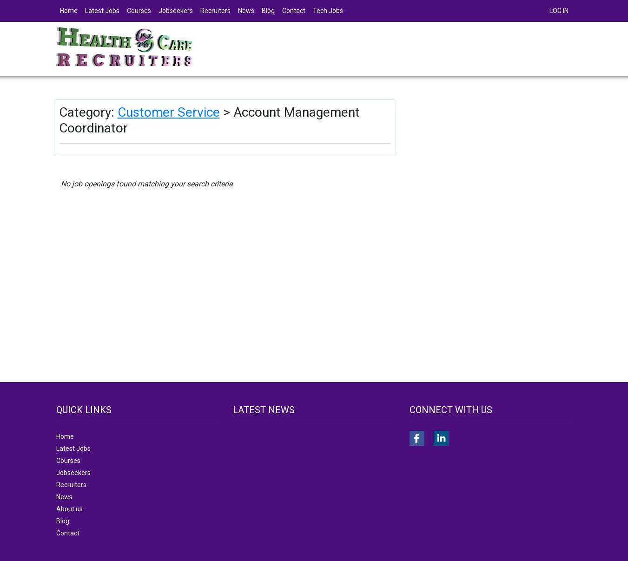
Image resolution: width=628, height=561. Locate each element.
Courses (139, 10)
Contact (293, 10)
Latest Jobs (102, 10)
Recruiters (215, 10)
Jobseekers (176, 10)
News (246, 10)
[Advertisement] (492, 164)
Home (69, 10)
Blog (268, 10)
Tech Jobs (328, 10)
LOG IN (559, 10)
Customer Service (169, 112)
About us (69, 509)
